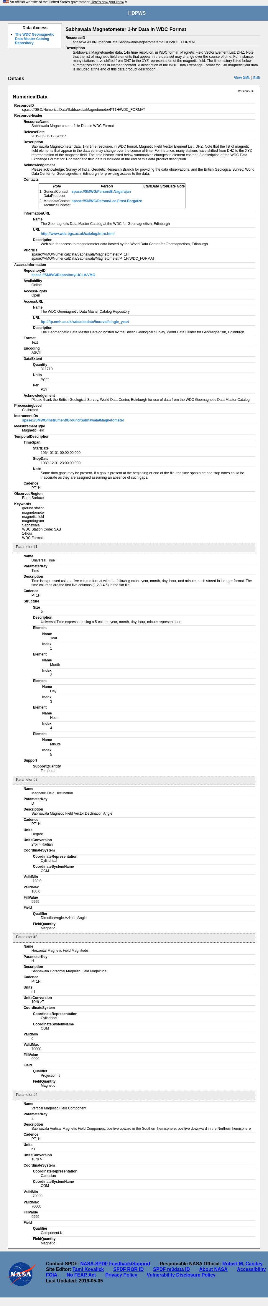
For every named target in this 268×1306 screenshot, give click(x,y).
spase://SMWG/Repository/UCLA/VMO (64, 275)
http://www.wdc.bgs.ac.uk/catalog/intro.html (77, 234)
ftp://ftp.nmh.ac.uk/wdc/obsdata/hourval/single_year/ (85, 322)
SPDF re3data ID (171, 1269)
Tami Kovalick (88, 1269)
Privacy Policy (121, 1274)
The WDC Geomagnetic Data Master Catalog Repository (34, 38)
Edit (256, 78)
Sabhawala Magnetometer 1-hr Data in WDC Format (125, 29)
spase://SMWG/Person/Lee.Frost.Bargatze (107, 201)
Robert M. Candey (243, 1263)
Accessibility (251, 1269)
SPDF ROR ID (128, 1269)
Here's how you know (107, 2)
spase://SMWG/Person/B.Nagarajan (101, 192)
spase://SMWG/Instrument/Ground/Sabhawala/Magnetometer (73, 420)
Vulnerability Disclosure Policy (181, 1274)
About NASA (213, 1269)
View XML (242, 78)
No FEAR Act (81, 1274)
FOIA (51, 1274)
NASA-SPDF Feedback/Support (115, 1263)
